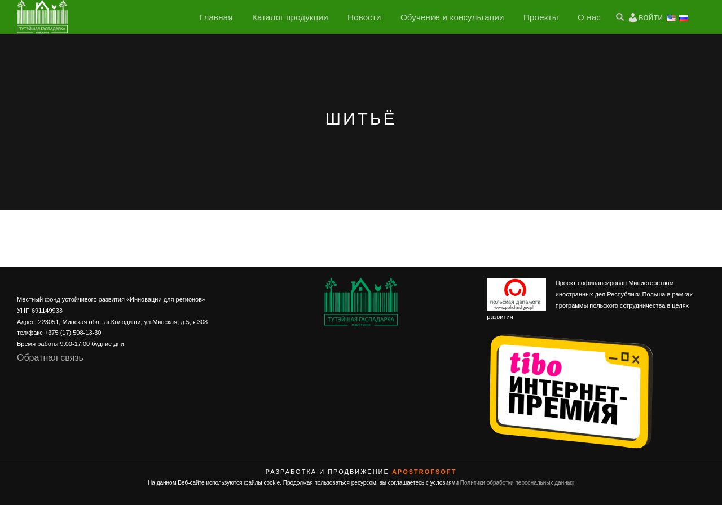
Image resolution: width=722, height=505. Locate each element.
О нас (589, 17)
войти (651, 17)
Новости (364, 17)
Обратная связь (50, 357)
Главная (216, 17)
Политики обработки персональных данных (517, 483)
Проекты (540, 17)
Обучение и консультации (452, 17)
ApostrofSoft (424, 471)
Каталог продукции (290, 17)
